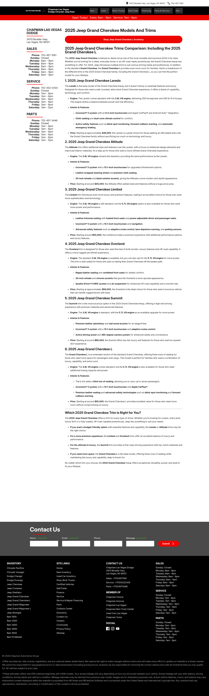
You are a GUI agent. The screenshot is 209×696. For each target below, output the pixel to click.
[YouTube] (117, 560)
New (108, 8)
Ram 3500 (12, 549)
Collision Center (64, 533)
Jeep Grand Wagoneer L (18, 533)
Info (180, 8)
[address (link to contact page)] (150, 2)
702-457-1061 (46, 52)
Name (32, 461)
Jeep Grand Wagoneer (17, 529)
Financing (152, 8)
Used (117, 8)
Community (62, 549)
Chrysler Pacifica (15, 493)
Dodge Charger (14, 501)
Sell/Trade (141, 8)
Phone (97, 461)
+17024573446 (118, 515)
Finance (60, 517)
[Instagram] (112, 560)
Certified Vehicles (64, 509)
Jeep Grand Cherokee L (18, 525)
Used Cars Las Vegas (115, 541)
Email (66, 461)
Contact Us (62, 541)
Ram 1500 (12, 541)
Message (137, 460)
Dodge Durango (15, 505)
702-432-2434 (46, 85)
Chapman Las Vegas (114, 533)
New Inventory (63, 497)
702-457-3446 (46, 117)
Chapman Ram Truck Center (118, 537)
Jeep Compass (14, 513)
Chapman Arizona (114, 529)
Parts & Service (166, 8)
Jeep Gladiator (14, 517)
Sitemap (60, 558)
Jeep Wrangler (14, 537)
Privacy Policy (63, 553)
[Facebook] (108, 560)
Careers (60, 545)
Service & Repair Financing (69, 525)
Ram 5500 (12, 558)
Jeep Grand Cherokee (17, 521)
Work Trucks (128, 8)
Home (59, 493)
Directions (61, 537)
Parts (59, 529)
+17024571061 (118, 507)
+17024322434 (120, 511)
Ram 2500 (12, 545)
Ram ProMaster (14, 562)
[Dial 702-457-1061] (177, 2)
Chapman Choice (113, 525)
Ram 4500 (12, 553)
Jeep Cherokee (14, 509)
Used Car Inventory (65, 501)
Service (60, 521)
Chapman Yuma (113, 545)
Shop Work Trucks (65, 505)
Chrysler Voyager (15, 497)
